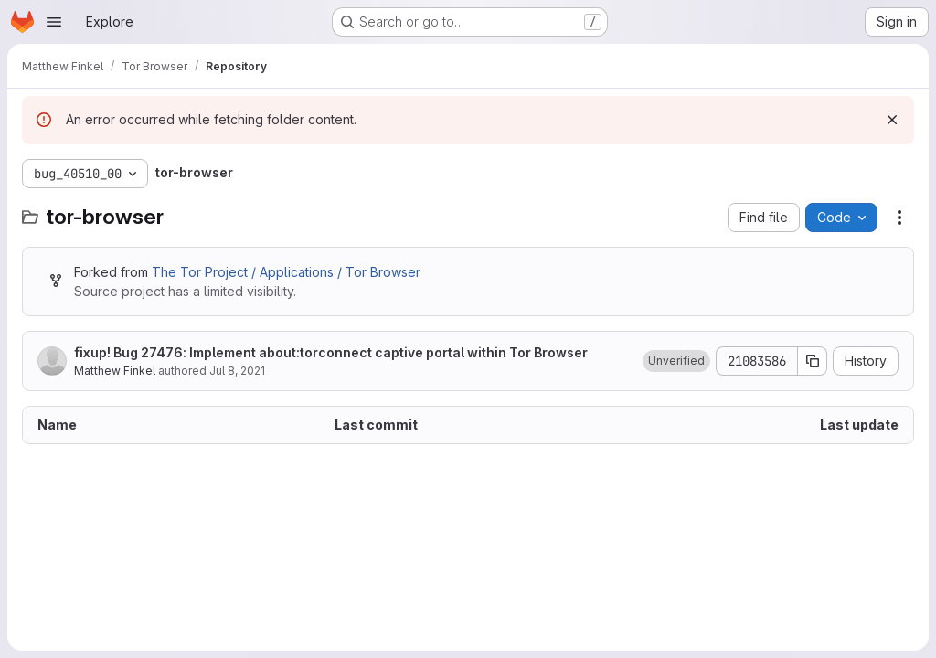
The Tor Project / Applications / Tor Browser (286, 272)
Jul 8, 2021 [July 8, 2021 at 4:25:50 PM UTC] (237, 370)
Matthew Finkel (114, 370)
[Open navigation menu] (54, 22)
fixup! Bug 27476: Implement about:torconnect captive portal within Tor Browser (331, 352)
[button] (676, 361)
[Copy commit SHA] (812, 361)
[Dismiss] (892, 120)
